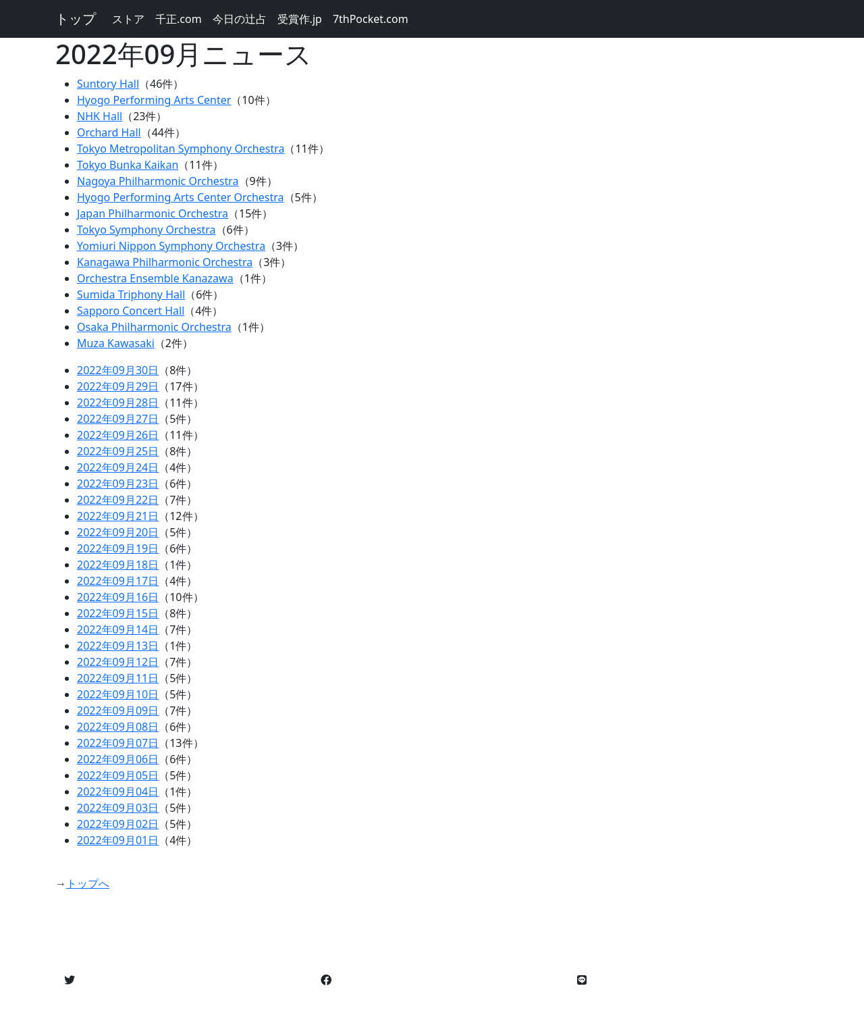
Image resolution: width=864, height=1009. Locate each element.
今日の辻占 (240, 18)
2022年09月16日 (118, 597)
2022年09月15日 (118, 613)
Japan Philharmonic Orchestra (152, 213)
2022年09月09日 (118, 710)
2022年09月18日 (118, 564)
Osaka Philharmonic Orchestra (154, 326)
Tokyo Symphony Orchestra (146, 229)
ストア (128, 18)
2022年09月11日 (118, 678)
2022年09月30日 (118, 370)
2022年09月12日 (118, 661)
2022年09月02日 (118, 824)
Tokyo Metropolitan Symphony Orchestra (180, 148)
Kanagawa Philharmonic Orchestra (164, 262)
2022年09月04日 (118, 791)
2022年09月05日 (118, 775)
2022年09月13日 (118, 645)
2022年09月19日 (118, 548)
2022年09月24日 (118, 467)
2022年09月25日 (118, 451)
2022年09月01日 (118, 840)
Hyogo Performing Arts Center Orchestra (180, 197)
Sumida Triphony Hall (131, 294)
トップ (75, 18)
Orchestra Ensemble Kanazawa (155, 278)
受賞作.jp (299, 18)
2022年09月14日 (118, 629)
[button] (69, 980)
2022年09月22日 (118, 499)
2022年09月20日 (118, 532)
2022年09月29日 (118, 386)
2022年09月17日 (118, 580)
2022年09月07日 (118, 742)
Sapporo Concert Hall (130, 310)
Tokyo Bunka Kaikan (127, 164)
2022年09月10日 (118, 694)
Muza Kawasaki (116, 343)
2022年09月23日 (118, 483)
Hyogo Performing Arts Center (154, 100)
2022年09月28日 (118, 402)
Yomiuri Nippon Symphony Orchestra (171, 245)
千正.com (178, 18)
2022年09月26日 (118, 435)
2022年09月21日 (118, 516)
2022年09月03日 (118, 807)
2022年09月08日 (118, 726)
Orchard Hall (109, 132)
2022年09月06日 (118, 759)
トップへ (87, 883)
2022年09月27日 (118, 418)
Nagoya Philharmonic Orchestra (158, 181)
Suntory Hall (108, 83)
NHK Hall (99, 116)
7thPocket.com (370, 18)
